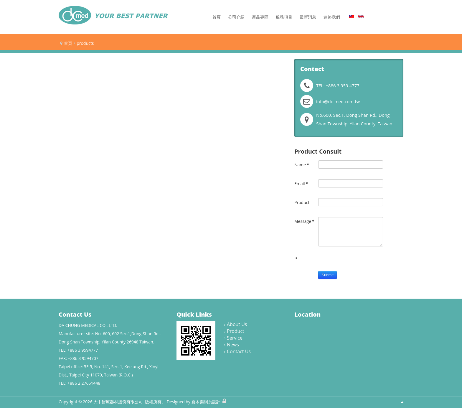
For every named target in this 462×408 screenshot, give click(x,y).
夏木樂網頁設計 (206, 401)
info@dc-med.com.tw (338, 101)
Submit (327, 275)
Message (304, 221)
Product (301, 202)
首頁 (68, 43)
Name (301, 164)
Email (301, 183)
